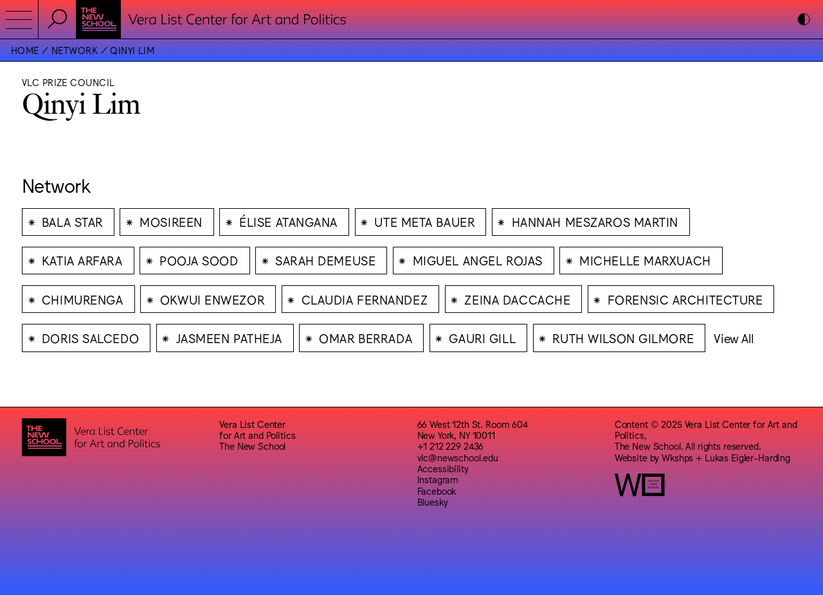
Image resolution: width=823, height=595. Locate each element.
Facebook (437, 490)
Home (25, 49)
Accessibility (443, 468)
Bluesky (432, 501)
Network (74, 49)
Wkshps (677, 457)
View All (733, 338)
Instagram (438, 479)
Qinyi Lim (132, 49)
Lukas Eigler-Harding (747, 457)
